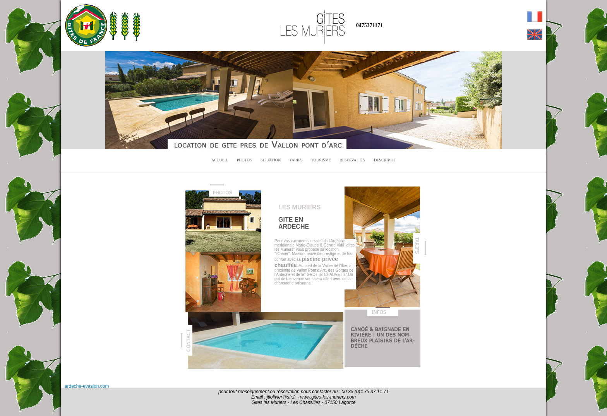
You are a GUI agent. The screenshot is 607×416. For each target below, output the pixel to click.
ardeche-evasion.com (87, 386)
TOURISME (321, 160)
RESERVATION (352, 160)
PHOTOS (244, 160)
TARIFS (296, 160)
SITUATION (271, 160)
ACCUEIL (219, 160)
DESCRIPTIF (385, 160)
